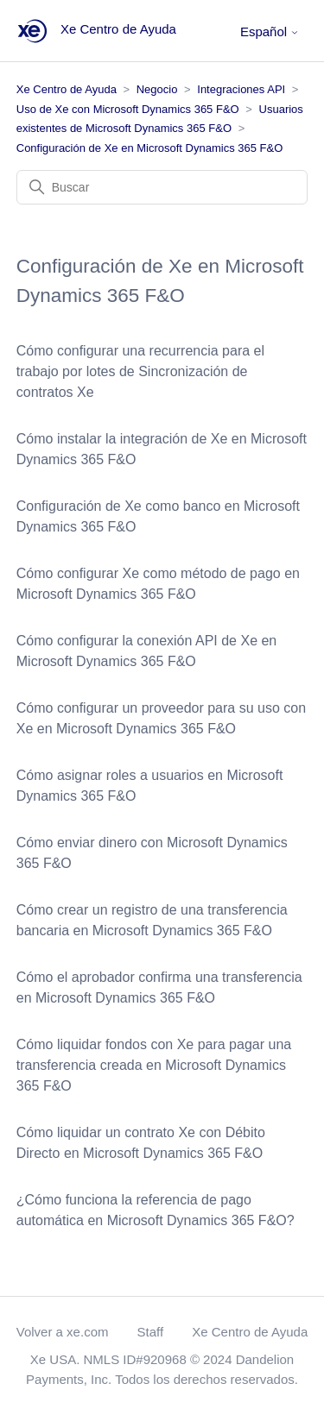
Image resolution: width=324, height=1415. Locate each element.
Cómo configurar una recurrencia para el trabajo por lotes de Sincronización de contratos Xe (140, 371)
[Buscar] (162, 187)
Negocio (157, 89)
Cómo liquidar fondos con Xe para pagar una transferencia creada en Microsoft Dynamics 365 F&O (153, 1065)
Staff (150, 1331)
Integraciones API (241, 89)
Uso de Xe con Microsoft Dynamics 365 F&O (127, 109)
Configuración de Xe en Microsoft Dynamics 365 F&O (149, 148)
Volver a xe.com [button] (62, 1331)
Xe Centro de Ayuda (66, 89)
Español (269, 31)
